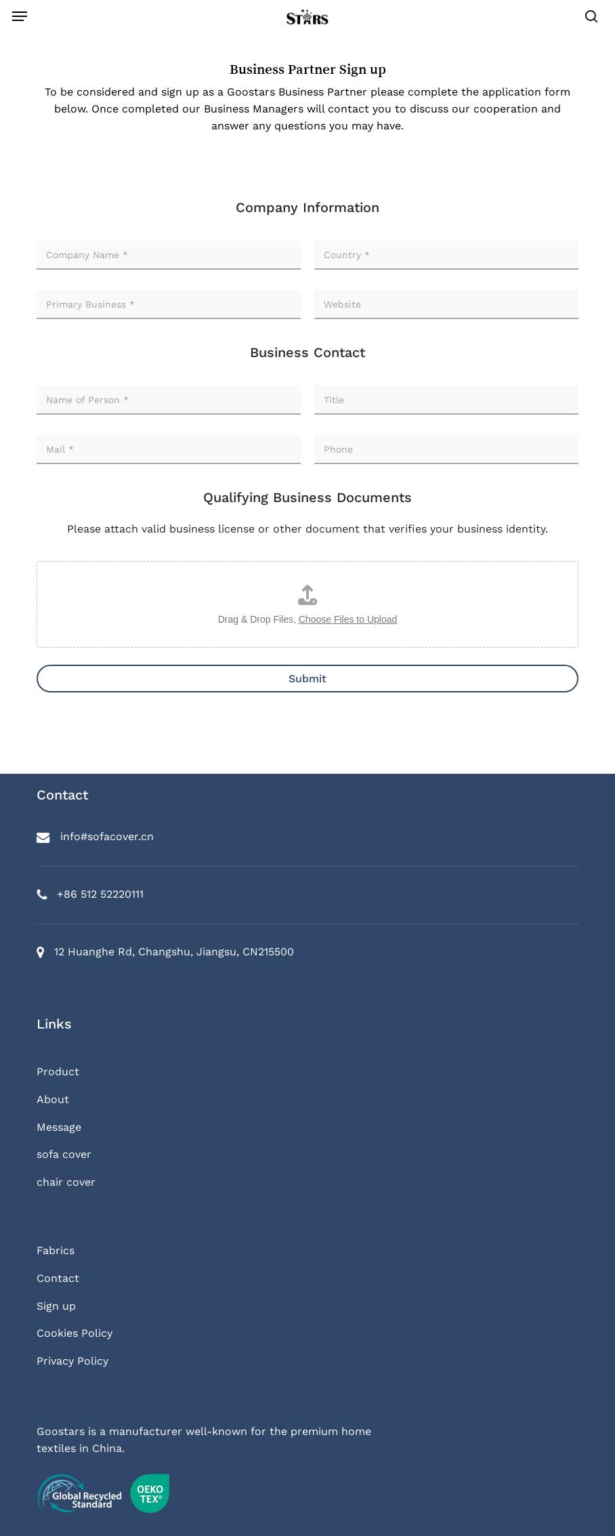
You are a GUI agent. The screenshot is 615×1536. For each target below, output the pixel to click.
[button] (19, 16)
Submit (307, 678)
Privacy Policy (72, 1360)
